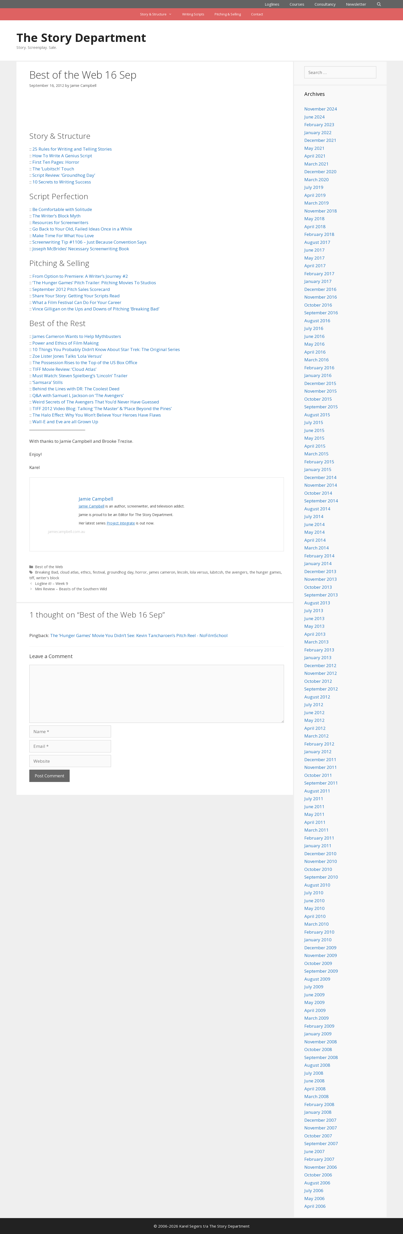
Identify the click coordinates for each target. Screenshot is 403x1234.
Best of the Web (49, 566)
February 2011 (319, 838)
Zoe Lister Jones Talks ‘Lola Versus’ (67, 356)
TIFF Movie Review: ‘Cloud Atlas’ (64, 369)
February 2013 (319, 650)
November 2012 (320, 673)
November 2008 (320, 1042)
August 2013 (317, 603)
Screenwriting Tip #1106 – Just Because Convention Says (89, 242)
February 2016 (319, 368)
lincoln (182, 572)
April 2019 (315, 195)
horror (141, 572)
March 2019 (316, 203)
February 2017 (319, 274)
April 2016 (315, 352)
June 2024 (314, 117)
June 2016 (314, 336)
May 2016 (314, 344)
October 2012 (318, 681)
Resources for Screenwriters (60, 222)
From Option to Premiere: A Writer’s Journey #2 (80, 276)
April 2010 (315, 916)
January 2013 (318, 657)
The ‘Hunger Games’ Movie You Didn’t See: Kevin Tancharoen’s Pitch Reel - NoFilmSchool (139, 635)
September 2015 (321, 407)
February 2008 (319, 1104)
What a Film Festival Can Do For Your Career (76, 302)
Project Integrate (121, 523)
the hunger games (265, 572)
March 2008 (316, 1096)
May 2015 (314, 438)
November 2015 (320, 391)
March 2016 (316, 360)
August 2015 (317, 415)
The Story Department (81, 37)
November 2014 (320, 485)
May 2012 (314, 720)
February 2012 (319, 744)
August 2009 (317, 979)
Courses (297, 4)
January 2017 (318, 281)
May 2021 (314, 148)
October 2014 (318, 493)
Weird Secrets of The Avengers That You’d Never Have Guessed (95, 402)
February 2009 (319, 1026)
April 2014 (315, 540)
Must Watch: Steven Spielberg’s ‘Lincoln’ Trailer (79, 376)
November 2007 (320, 1128)
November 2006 (320, 1167)
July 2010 (313, 893)
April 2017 (315, 266)
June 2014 (314, 524)
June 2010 (314, 901)
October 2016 (318, 305)
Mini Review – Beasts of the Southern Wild (71, 588)
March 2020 (316, 179)
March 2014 (316, 548)
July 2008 (313, 1073)
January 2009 (318, 1034)
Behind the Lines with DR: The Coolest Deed (76, 389)
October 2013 (318, 587)
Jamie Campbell (91, 506)
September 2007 (321, 1143)
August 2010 (317, 885)
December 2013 (320, 571)
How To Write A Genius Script (62, 156)
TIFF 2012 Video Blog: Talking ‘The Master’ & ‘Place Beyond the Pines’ (102, 408)
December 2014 (320, 477)
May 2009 (314, 1002)
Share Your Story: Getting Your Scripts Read (76, 296)
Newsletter (356, 4)
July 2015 (313, 422)
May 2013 (314, 626)
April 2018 (315, 226)
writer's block (47, 577)
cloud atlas (69, 572)
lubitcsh (216, 572)
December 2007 (320, 1120)
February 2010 (319, 932)
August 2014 (317, 509)
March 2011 (316, 830)
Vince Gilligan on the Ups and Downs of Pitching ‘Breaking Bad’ (95, 309)
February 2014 (319, 556)
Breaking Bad (46, 572)
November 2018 (320, 211)
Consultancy (325, 4)
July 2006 (313, 1190)
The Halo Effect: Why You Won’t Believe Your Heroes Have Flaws (96, 415)
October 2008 (318, 1049)
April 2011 (315, 822)
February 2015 (319, 462)
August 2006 (317, 1183)
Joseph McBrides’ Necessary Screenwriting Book (80, 249)
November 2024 (320, 109)
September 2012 (321, 689)
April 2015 (315, 446)
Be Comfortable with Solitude (62, 209)
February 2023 (319, 124)
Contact (257, 14)
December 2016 (320, 289)
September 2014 (321, 501)
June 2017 (314, 250)
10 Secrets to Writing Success (61, 182)
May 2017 (314, 258)
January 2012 (318, 751)
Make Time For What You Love (63, 235)
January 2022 (318, 132)
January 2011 (318, 846)
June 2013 (314, 618)
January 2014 (318, 563)
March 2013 (316, 642)
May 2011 (314, 814)
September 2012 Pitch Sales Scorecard (71, 289)
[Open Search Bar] (379, 4)
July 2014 (313, 516)
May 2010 (314, 908)
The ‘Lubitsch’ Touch (53, 169)
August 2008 (317, 1065)
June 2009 (314, 995)
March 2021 (316, 164)
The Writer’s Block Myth (56, 216)
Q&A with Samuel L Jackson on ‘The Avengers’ (78, 395)
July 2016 (313, 328)
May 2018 (314, 219)
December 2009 (320, 948)
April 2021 (315, 156)
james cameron (162, 572)
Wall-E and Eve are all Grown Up (65, 422)
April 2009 (315, 1010)
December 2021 (320, 140)
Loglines (272, 4)
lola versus (199, 572)
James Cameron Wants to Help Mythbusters (76, 336)
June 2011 (314, 806)
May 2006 (314, 1198)
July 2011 (313, 799)
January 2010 (318, 940)
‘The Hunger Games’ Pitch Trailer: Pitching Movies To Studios (94, 283)
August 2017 (317, 242)
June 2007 (314, 1151)
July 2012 (313, 704)
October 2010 (318, 869)
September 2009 (321, 971)
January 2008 (318, 1112)
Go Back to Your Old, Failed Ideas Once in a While (82, 229)
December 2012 (320, 665)
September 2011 (321, 783)
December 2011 (320, 759)
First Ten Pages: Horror (55, 162)
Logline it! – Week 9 (51, 583)
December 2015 (320, 383)
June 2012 (314, 712)
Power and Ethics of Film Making (65, 343)
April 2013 (315, 634)
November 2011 (320, 767)
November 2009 (320, 955)
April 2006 (315, 1206)
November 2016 (320, 297)
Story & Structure (158, 14)
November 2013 (320, 579)
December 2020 (320, 171)
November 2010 (320, 861)
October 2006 (318, 1175)
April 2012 (315, 728)
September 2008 (321, 1057)
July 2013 (313, 610)
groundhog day (120, 572)
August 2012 (317, 697)
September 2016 (321, 313)
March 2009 (316, 1018)
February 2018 (319, 234)
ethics (86, 572)
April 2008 (315, 1089)
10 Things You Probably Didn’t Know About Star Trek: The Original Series (106, 349)
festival (99, 572)
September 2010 (321, 877)
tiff (31, 577)
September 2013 (321, 595)
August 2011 (317, 791)
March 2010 (316, 924)
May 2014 (314, 532)
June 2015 (314, 430)
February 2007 (319, 1159)
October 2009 (318, 963)
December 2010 (320, 854)
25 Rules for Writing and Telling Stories (72, 149)
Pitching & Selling (228, 14)
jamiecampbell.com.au (66, 531)
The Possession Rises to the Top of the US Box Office (84, 362)
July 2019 (313, 187)
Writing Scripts (193, 14)
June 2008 (314, 1081)
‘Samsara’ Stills (47, 382)
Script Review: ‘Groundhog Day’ (63, 175)
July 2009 (313, 987)
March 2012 (316, 736)
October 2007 (318, 1136)
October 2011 (318, 775)
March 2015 (316, 454)
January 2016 (318, 375)
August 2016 (317, 321)
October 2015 (318, 399)
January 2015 (318, 469)
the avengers (236, 572)
